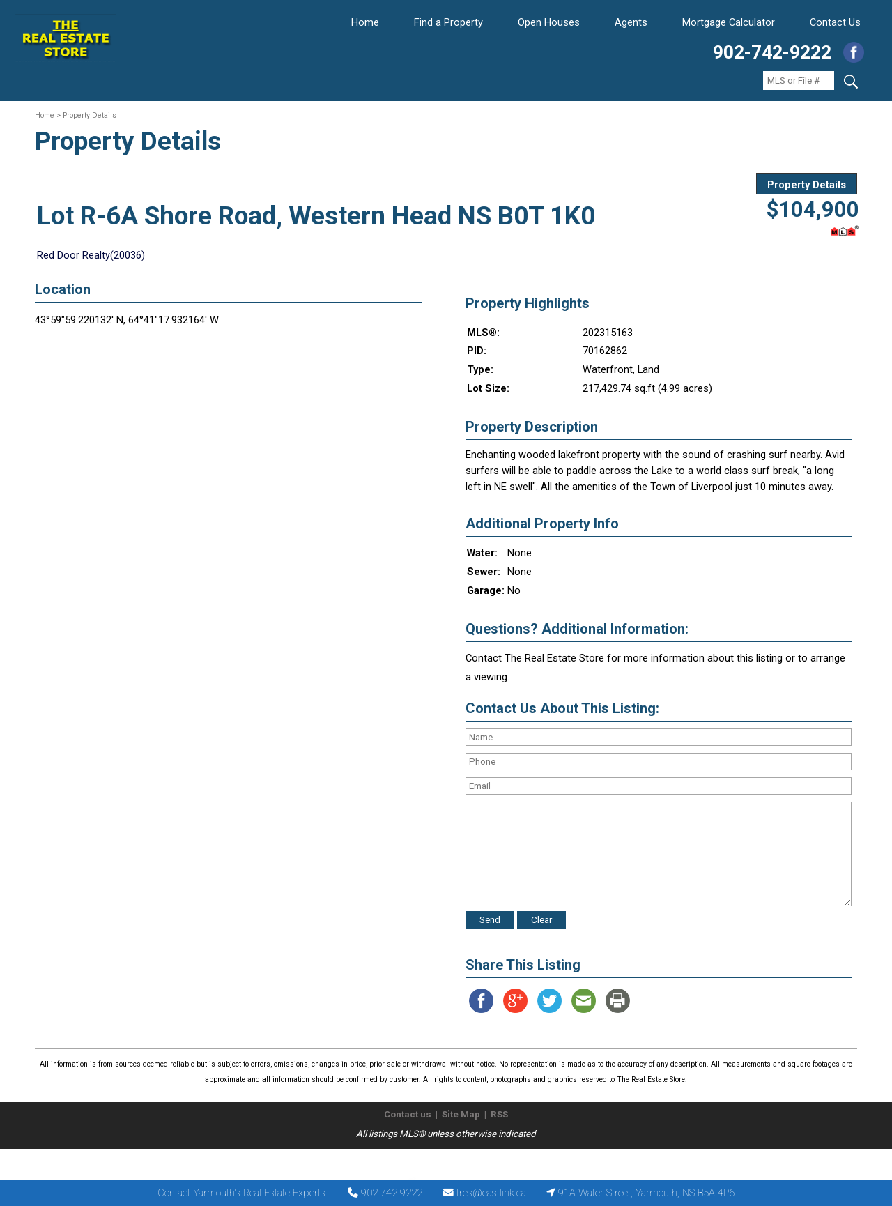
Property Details (806, 184)
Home (365, 22)
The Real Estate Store (440, 1160)
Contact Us (835, 22)
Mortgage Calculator (728, 22)
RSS (499, 1114)
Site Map (461, 1114)
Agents (631, 22)
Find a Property (448, 22)
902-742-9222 (772, 52)
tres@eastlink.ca (491, 1192)
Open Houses (549, 22)
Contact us (407, 1114)
